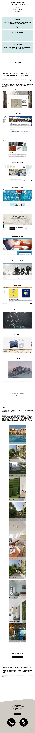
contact (17, 15)
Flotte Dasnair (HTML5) (13, 558)
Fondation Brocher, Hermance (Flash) (15, 499)
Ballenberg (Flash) (12, 597)
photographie (17, 11)
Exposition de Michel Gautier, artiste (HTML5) (17, 475)
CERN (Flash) (11, 641)
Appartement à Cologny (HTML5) (15, 621)
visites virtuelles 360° (17, 9)
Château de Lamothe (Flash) (14, 519)
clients (17, 13)
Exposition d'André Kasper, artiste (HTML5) (17, 460)
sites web (17, 7)
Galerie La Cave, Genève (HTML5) (15, 577)
